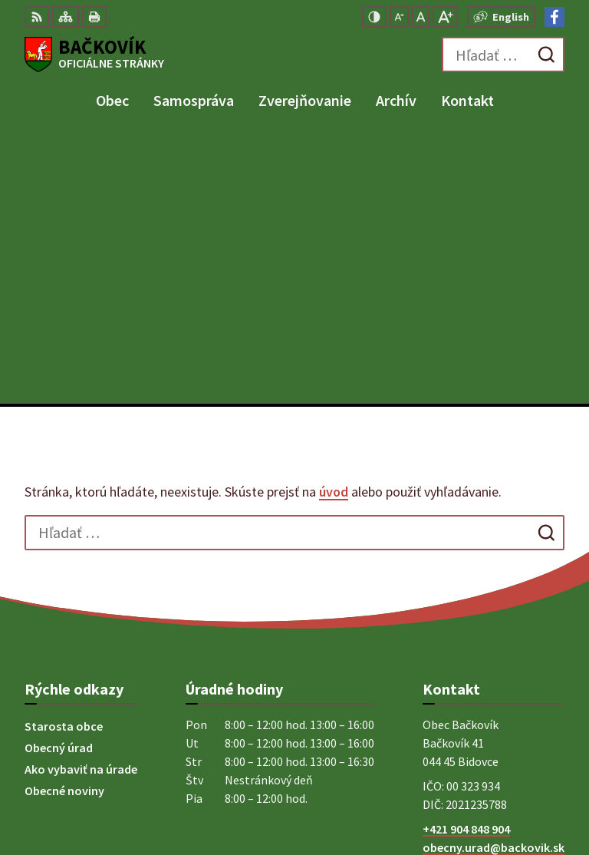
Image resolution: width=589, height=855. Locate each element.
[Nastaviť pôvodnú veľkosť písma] (420, 17)
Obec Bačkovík (525, 793)
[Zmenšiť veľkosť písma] (399, 17)
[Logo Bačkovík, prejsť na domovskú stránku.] (94, 54)
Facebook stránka (471, 596)
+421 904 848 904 (466, 559)
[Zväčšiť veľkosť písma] (445, 17)
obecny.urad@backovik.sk (493, 578)
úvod (333, 222)
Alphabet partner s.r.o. (503, 772)
